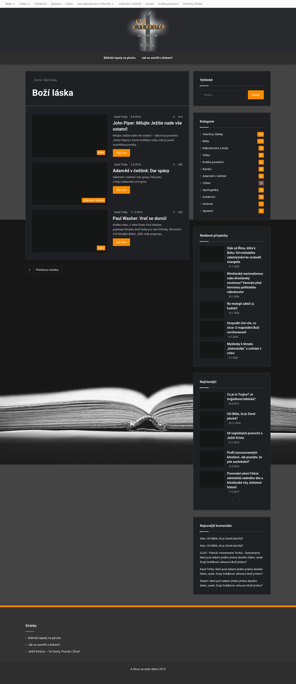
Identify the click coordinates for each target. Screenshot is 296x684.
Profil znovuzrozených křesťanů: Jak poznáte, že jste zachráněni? (244, 457)
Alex (202, 538)
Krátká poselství (168, 3)
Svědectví (41, 3)
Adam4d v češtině (130, 3)
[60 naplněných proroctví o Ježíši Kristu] (212, 439)
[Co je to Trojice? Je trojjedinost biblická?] (212, 400)
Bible (8, 3)
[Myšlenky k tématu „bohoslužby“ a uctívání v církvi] (212, 350)
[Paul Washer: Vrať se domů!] (69, 231)
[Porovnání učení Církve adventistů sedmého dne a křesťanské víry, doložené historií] (212, 479)
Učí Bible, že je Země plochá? (225, 538)
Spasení (56, 3)
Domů (37, 80)
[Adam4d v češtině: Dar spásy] (69, 183)
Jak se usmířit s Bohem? (157, 57)
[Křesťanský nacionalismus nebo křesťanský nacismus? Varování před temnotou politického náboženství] (212, 279)
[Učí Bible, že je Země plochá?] (212, 420)
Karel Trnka (120, 116)
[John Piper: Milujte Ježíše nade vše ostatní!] (69, 136)
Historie (207, 204)
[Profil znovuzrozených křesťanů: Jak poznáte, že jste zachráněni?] (212, 458)
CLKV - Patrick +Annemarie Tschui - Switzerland (229, 552)
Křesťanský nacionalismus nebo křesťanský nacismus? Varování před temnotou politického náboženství (245, 283)
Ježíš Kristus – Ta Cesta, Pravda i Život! (54, 651)
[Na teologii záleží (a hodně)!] (212, 310)
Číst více (121, 153)
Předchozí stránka (44, 270)
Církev (23, 3)
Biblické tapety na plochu (119, 57)
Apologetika (210, 190)
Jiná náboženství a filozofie (94, 3)
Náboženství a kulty (215, 148)
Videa (69, 3)
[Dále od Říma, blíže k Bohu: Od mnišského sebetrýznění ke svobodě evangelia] (212, 254)
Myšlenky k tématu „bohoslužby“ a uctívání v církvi (244, 348)
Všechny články (192, 3)
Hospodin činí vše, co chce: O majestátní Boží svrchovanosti (243, 327)
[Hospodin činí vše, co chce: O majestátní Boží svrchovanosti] (212, 329)
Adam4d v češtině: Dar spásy (141, 170)
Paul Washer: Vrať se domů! (140, 218)
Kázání (149, 3)
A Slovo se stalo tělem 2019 (147, 669)
